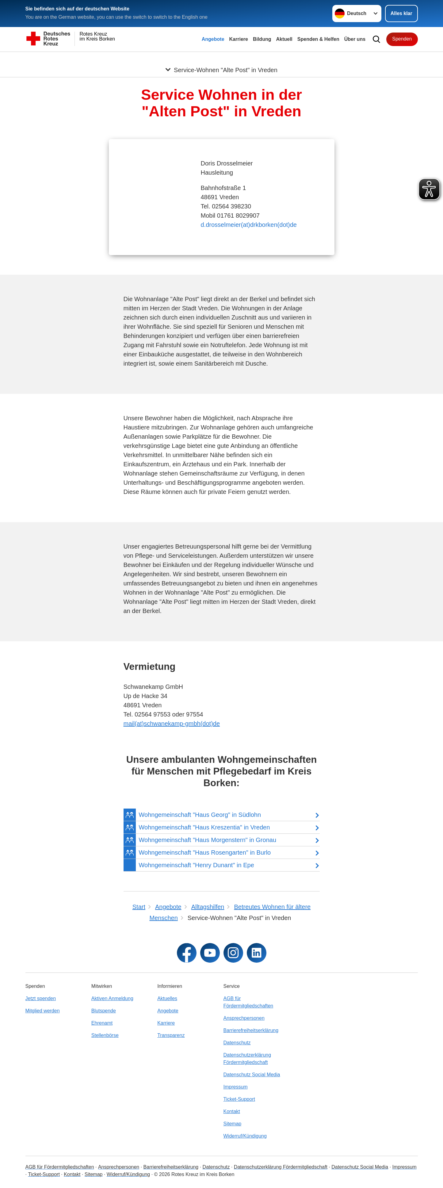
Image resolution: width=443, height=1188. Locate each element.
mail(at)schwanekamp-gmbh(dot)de (172, 723)
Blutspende (103, 1010)
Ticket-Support (239, 1099)
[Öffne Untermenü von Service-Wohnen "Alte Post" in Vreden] (221, 59)
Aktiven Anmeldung (112, 998)
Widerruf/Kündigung (244, 1136)
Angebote (213, 39)
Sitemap (232, 1123)
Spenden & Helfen (318, 39)
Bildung (262, 39)
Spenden (402, 38)
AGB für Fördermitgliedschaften (248, 1002)
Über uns (354, 39)
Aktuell (284, 39)
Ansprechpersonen (243, 1018)
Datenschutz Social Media (251, 1074)
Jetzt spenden (40, 998)
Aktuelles (167, 998)
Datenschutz (236, 1042)
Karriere (238, 39)
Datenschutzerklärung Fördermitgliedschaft (247, 1058)
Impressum (235, 1086)
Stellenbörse (105, 1035)
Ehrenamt (102, 1023)
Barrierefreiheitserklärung (250, 1030)
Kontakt (231, 1111)
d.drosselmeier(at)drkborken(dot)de (249, 224)
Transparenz (171, 1035)
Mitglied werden (42, 1010)
